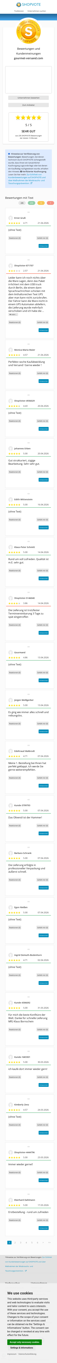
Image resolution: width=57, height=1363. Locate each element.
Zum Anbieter (28, 105)
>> (49, 1242)
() (42, 238)
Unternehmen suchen (37, 11)
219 (31, 203)
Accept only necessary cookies (24, 1342)
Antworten (43, 246)
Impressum (11, 1354)
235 (22, 203)
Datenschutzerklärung (27, 1354)
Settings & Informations (21, 1348)
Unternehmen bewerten (29, 97)
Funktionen (19, 11)
